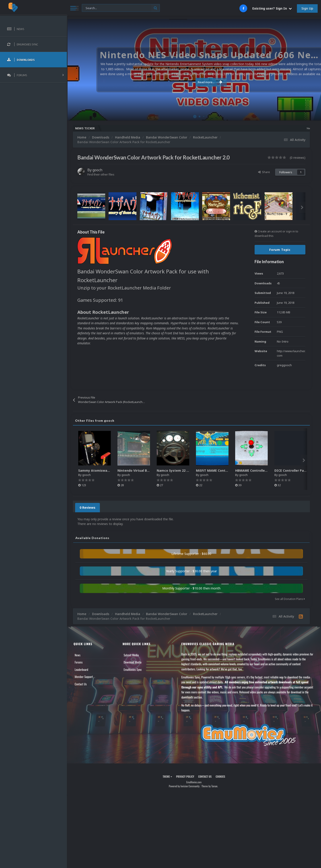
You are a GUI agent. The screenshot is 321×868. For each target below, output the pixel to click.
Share (264, 172)
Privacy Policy (185, 776)
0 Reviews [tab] (87, 507)
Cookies (220, 776)
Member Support (84, 676)
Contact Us (81, 684)
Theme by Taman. (210, 786)
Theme (167, 776)
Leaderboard (81, 669)
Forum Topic (280, 250)
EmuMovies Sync (133, 669)
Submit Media (131, 655)
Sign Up (307, 8)
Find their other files (100, 174)
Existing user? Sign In (272, 8)
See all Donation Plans (290, 599)
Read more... (193, 82)
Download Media (133, 662)
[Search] (121, 8)
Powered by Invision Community (184, 786)
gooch (97, 169)
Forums (79, 662)
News (77, 655)
